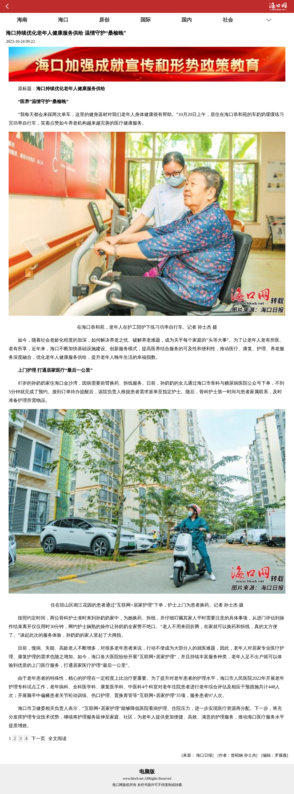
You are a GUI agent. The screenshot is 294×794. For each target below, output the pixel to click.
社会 (228, 20)
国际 (145, 20)
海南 (22, 20)
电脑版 (147, 771)
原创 (104, 20)
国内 (186, 20)
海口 (63, 20)
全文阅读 (57, 738)
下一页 (38, 738)
